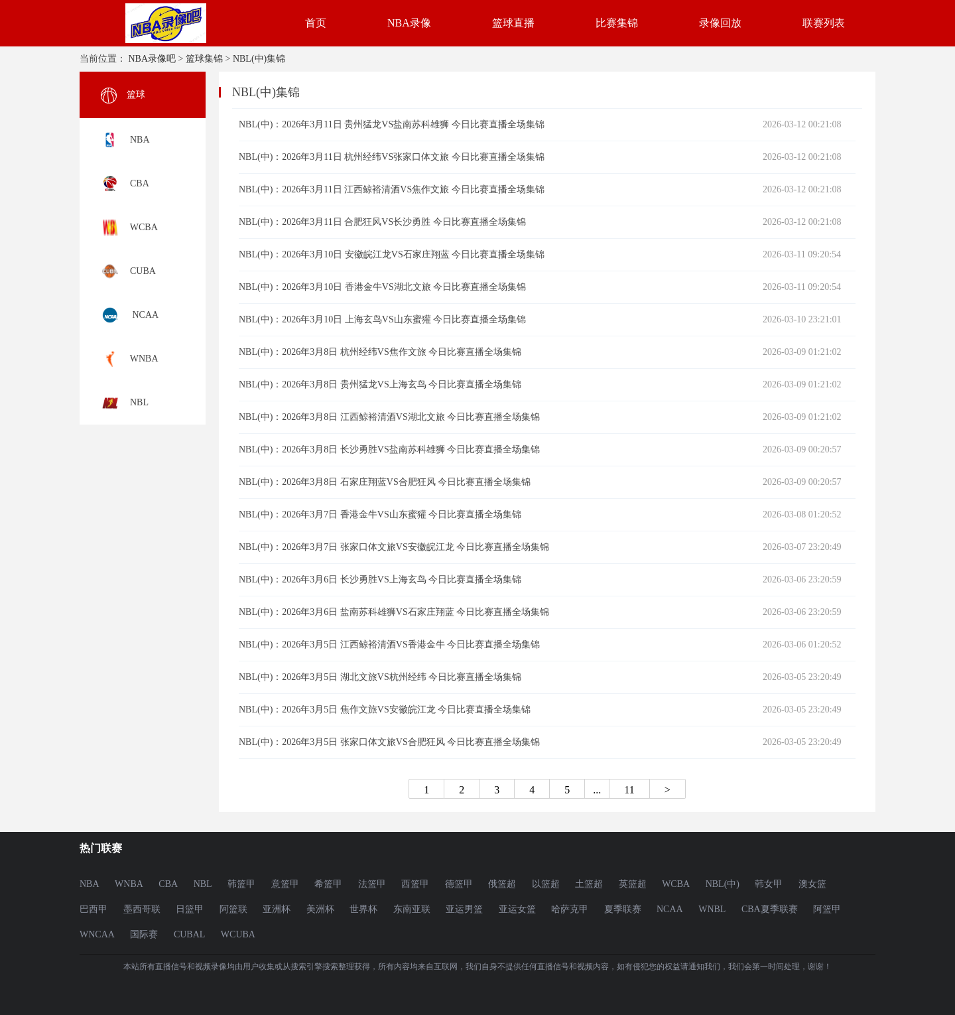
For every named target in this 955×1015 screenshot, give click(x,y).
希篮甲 (328, 884)
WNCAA (97, 934)
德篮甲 (459, 884)
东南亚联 (411, 909)
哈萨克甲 (569, 909)
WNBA (129, 884)
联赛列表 (823, 23)
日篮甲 (190, 909)
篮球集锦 (204, 59)
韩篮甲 (241, 884)
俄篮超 (502, 884)
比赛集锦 (617, 23)
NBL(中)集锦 (259, 59)
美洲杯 (320, 909)
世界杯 (363, 909)
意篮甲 (285, 884)
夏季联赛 (622, 909)
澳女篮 (812, 884)
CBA (168, 884)
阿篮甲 (827, 909)
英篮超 (633, 884)
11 (629, 789)
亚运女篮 (517, 909)
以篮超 (546, 884)
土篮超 (589, 884)
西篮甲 (415, 884)
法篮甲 (372, 884)
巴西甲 (93, 909)
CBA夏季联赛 (769, 909)
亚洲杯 (276, 909)
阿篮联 (233, 909)
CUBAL (189, 934)
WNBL (712, 909)
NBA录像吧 (152, 59)
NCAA (670, 909)
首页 (315, 23)
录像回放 (720, 23)
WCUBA (238, 934)
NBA (89, 884)
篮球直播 (513, 23)
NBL (203, 884)
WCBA (676, 884)
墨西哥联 (141, 909)
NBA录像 (409, 23)
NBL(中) (722, 884)
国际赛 (144, 934)
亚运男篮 (464, 909)
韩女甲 (769, 884)
